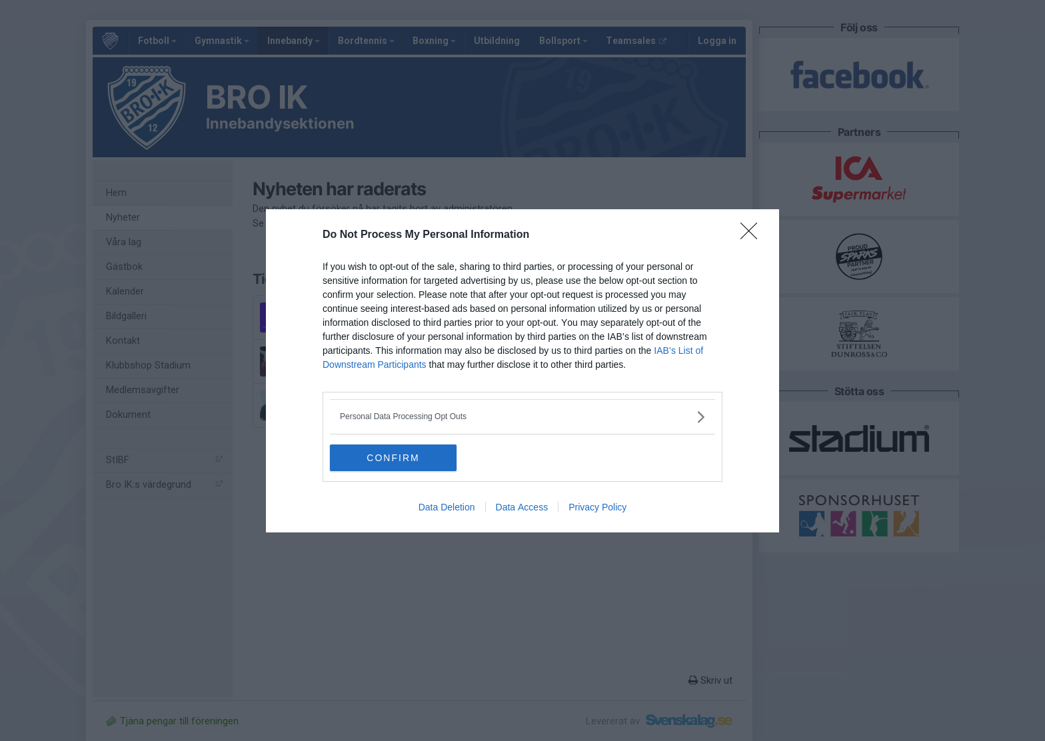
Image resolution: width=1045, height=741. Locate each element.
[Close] (753, 235)
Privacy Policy (597, 507)
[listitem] (522, 417)
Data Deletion (447, 507)
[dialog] (522, 370)
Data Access (522, 507)
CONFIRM (393, 457)
